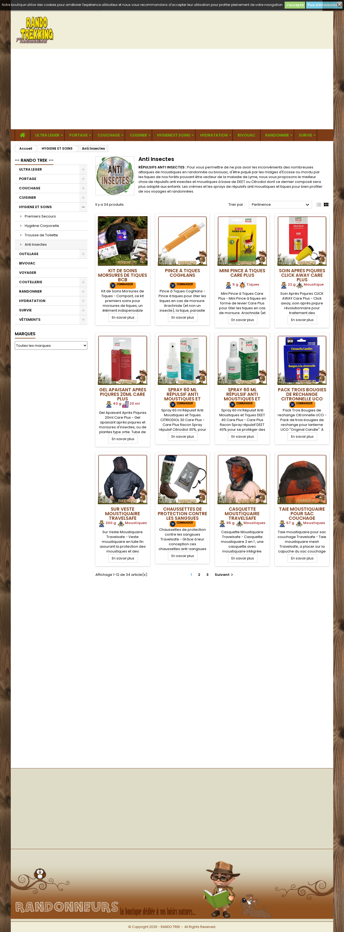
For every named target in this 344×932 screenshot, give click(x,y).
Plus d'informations (324, 5)
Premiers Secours (40, 216)
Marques (25, 334)
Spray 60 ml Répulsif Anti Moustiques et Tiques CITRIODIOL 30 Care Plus (182, 398)
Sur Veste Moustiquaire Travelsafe (122, 513)
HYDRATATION (214, 135)
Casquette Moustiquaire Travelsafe (242, 513)
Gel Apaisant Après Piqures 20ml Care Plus (122, 394)
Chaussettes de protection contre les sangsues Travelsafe (182, 516)
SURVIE (305, 135)
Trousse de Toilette (41, 235)
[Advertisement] (172, 89)
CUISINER (138, 135)
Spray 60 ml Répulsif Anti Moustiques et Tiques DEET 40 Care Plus (242, 398)
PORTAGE (78, 135)
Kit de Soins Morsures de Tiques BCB (122, 275)
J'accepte (295, 5)
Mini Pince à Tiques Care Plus (242, 272)
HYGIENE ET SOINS (173, 135)
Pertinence (281, 205)
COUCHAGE (109, 135)
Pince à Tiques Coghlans (182, 272)
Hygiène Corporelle (42, 225)
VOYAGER (27, 272)
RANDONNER (277, 135)
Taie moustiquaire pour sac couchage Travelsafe (302, 516)
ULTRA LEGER (47, 135)
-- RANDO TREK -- (34, 160)
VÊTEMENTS (30, 319)
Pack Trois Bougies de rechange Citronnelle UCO (302, 394)
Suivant (224, 574)
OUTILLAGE (28, 253)
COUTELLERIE (30, 282)
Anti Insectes (36, 244)
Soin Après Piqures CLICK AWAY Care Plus (302, 275)
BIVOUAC (246, 135)
